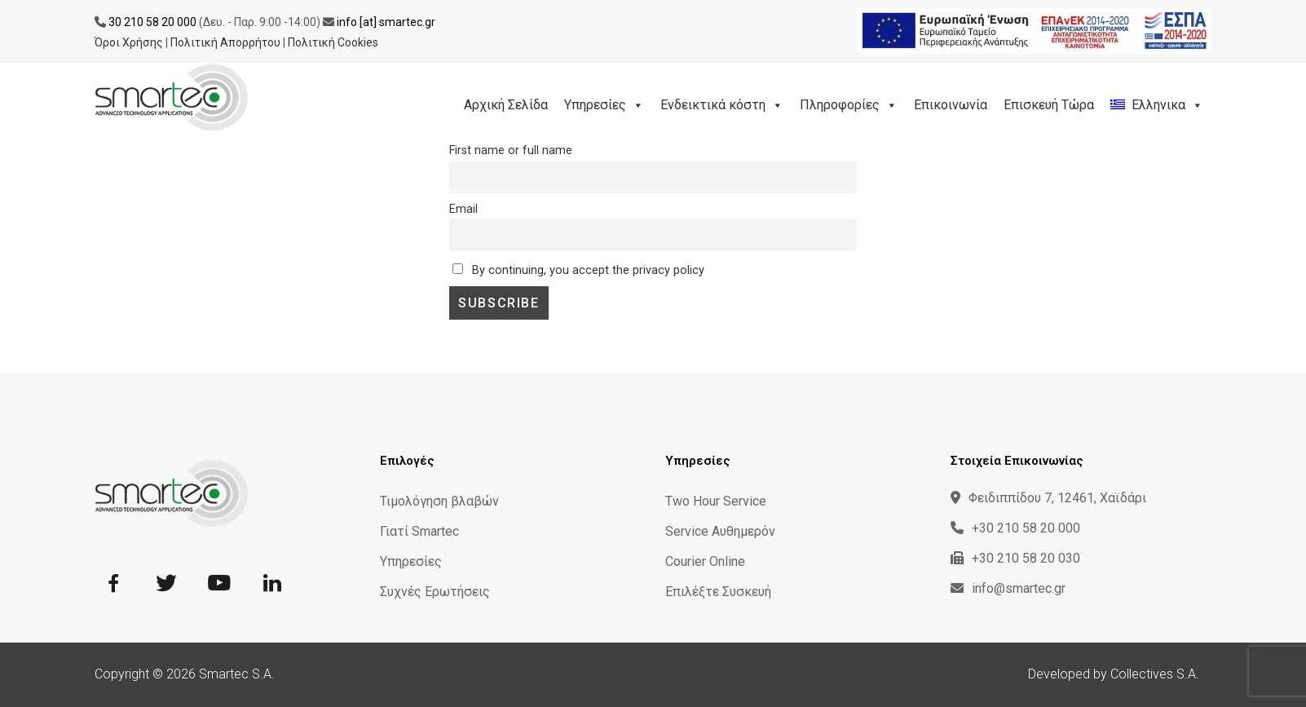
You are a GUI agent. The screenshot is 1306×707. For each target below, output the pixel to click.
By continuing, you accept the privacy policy (578, 270)
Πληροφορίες (849, 105)
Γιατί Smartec (419, 531)
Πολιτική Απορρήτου (225, 42)
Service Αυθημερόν (720, 531)
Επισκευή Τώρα (1049, 105)
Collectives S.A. (1154, 674)
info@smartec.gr (1008, 588)
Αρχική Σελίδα (506, 105)
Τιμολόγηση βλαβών (439, 501)
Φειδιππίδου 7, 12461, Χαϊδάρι (1048, 498)
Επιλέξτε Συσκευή (718, 591)
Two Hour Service (715, 501)
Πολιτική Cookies (333, 42)
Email (463, 209)
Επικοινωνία (950, 105)
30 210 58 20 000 (152, 22)
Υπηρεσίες (604, 105)
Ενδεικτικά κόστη (721, 105)
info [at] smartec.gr (386, 22)
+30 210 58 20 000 (1015, 528)
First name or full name (510, 150)
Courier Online (705, 561)
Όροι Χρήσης (129, 42)
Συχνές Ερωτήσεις (435, 591)
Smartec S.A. (237, 674)
